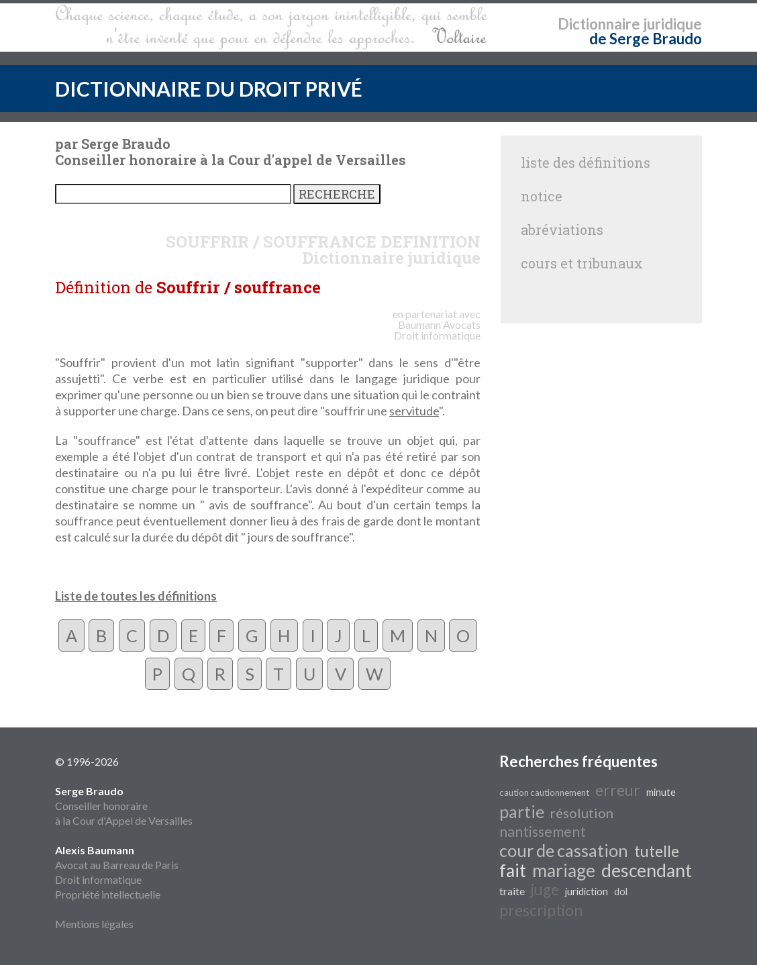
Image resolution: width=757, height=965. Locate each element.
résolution (581, 813)
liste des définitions (585, 162)
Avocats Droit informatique (437, 330)
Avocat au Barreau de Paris (117, 864)
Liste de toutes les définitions (136, 596)
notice (541, 196)
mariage (563, 870)
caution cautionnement (544, 792)
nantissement (542, 831)
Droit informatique (98, 879)
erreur (617, 790)
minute (661, 792)
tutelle (656, 851)
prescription (541, 910)
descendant (646, 870)
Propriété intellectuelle (107, 894)
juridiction (586, 891)
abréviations (562, 229)
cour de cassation (563, 850)
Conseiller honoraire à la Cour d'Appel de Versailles (124, 805)
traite (512, 890)
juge (545, 889)
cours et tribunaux (582, 263)
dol (620, 891)
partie (521, 811)
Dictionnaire (599, 24)
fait (512, 870)
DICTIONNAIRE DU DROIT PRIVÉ (208, 89)
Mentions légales (94, 923)
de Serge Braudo (645, 39)
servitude (414, 410)
